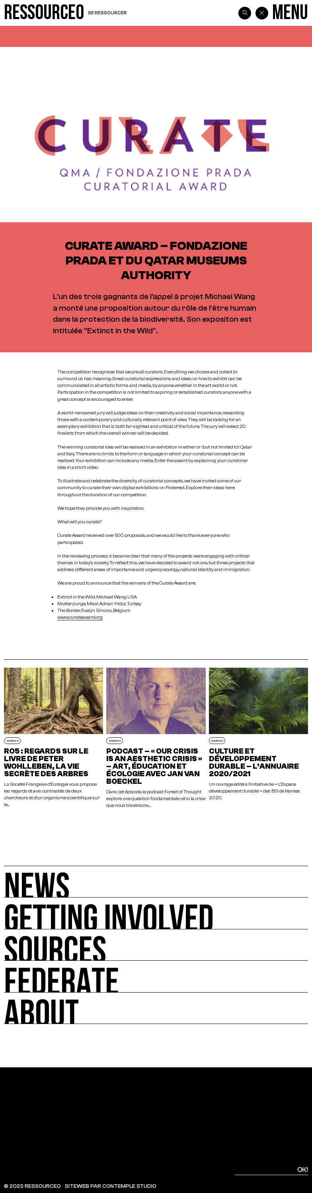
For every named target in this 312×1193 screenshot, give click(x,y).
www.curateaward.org (80, 617)
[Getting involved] (156, 913)
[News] (156, 882)
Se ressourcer (107, 13)
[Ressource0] (44, 13)
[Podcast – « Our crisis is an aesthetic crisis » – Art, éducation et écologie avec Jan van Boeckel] (155, 738)
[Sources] (156, 945)
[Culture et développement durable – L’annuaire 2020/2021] (258, 738)
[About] (156, 1008)
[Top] (288, 1111)
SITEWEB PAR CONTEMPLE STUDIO (110, 1186)
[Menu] (290, 13)
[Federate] (156, 977)
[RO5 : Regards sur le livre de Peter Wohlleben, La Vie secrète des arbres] (53, 738)
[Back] (261, 13)
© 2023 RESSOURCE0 (32, 1186)
